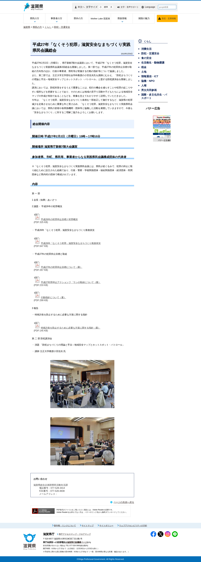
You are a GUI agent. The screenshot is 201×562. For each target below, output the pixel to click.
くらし (48, 27)
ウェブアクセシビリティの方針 (133, 525)
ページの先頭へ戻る (124, 502)
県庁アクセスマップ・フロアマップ (75, 534)
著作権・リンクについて (65, 525)
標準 (106, 7)
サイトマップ (88, 525)
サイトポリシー (106, 525)
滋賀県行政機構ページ (77, 542)
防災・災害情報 (169, 18)
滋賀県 (26, 27)
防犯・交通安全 (62, 27)
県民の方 (37, 27)
